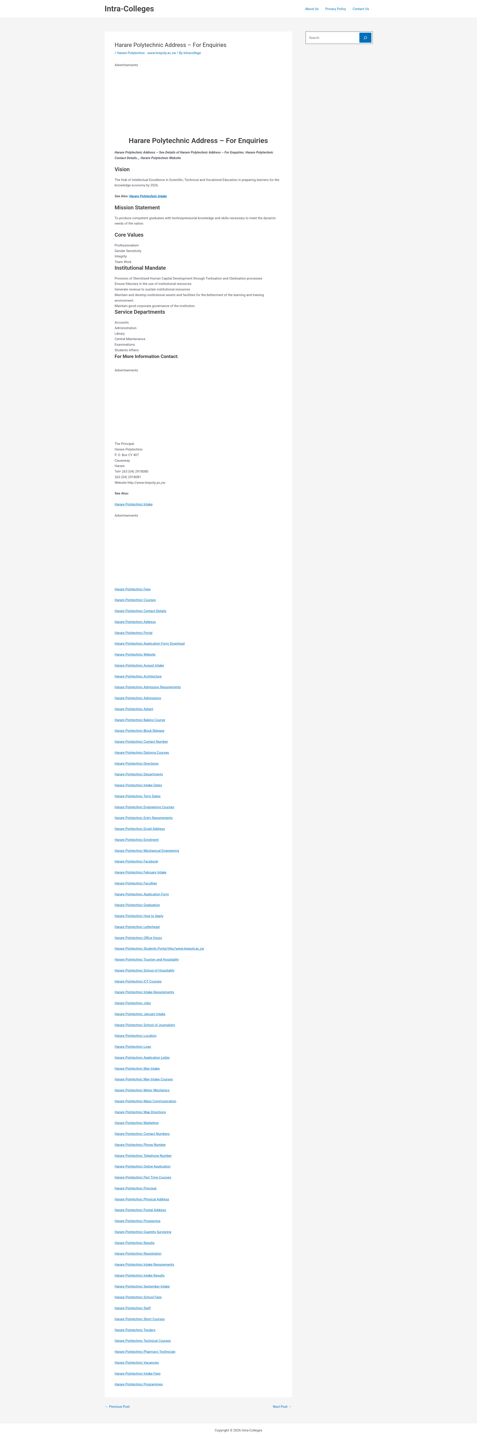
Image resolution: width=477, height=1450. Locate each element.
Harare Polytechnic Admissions (138, 698)
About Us (312, 9)
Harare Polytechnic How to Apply (139, 916)
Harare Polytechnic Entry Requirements (144, 818)
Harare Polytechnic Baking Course (140, 720)
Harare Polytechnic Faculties (136, 883)
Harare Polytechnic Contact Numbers (142, 1134)
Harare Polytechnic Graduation (137, 905)
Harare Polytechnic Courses (135, 600)
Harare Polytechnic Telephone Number (143, 1156)
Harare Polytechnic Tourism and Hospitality (147, 960)
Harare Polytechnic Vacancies (137, 1363)
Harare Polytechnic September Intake (142, 1286)
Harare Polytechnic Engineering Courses (144, 807)
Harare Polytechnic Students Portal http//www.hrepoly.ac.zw (159, 949)
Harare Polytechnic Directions (137, 764)
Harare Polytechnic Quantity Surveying (143, 1232)
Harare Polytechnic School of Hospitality (145, 970)
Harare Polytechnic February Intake (141, 872)
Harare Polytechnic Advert (134, 709)
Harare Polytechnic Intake (148, 196)
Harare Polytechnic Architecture (138, 676)
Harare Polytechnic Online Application (143, 1166)
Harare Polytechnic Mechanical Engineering (147, 851)
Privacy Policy (335, 9)
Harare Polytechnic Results (135, 1243)
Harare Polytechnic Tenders (135, 1330)
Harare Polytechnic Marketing (137, 1123)
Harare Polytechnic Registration (138, 1254)
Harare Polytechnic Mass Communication (145, 1101)
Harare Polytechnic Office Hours (138, 938)
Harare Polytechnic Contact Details (141, 611)
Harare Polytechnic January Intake (140, 1014)
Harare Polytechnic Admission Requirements (148, 687)
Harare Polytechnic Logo (133, 1047)
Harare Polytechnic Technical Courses (143, 1341)
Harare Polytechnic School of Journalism (145, 1025)
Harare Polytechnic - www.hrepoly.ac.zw (146, 53)
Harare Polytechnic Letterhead (137, 927)
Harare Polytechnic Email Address (140, 829)
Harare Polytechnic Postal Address (140, 1210)
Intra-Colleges (129, 8)
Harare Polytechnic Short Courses (140, 1319)
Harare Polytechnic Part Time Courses (143, 1177)
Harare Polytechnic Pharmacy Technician (145, 1352)
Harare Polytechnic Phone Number (140, 1145)
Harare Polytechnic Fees (133, 589)
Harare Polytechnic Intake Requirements (144, 992)
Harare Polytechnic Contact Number (141, 742)
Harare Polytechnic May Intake (137, 1069)
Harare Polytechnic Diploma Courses (142, 753)
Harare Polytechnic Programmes (139, 1384)
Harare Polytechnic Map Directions (140, 1112)
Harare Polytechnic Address (135, 622)
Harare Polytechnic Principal (136, 1188)
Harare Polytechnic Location (136, 1036)
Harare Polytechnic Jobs (133, 1003)
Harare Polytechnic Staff (133, 1308)
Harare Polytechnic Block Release (140, 731)
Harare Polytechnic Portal (134, 633)
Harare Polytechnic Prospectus (137, 1221)
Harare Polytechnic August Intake (139, 665)
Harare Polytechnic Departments (139, 774)
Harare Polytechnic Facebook (136, 861)
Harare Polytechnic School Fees (138, 1297)
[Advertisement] (197, 99)
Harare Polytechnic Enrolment (137, 840)
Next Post (282, 1406)
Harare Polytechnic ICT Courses (138, 981)
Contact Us (361, 9)
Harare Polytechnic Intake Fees (138, 1374)
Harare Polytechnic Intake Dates (138, 785)
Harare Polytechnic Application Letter (142, 1058)
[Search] (365, 38)
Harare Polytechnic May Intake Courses (144, 1079)
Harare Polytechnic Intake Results (140, 1275)
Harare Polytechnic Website (135, 654)
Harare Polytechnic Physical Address (142, 1199)
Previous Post (117, 1406)
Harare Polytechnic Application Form (142, 894)
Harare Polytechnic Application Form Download (150, 644)
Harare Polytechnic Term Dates (138, 796)
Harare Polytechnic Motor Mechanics (142, 1090)
